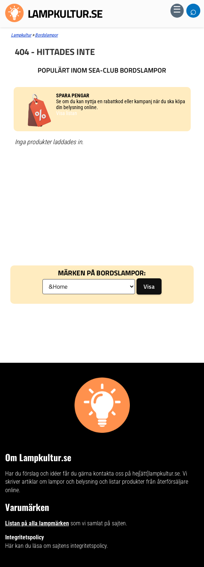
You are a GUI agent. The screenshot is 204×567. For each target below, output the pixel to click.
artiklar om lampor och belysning (60, 481)
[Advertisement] (102, 204)
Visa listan (66, 113)
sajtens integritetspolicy (79, 545)
